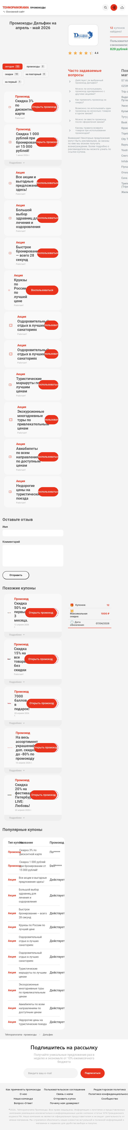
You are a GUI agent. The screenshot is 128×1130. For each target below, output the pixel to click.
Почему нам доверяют (64, 1103)
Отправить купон (65, 1098)
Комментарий (11, 541)
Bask (124, 122)
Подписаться (92, 1073)
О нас (23, 1094)
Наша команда (23, 1098)
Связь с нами (64, 1094)
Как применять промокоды (23, 1089)
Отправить (16, 575)
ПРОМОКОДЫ (24, 7)
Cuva (124, 178)
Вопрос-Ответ (23, 1103)
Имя (5, 526)
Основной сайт (13, 11)
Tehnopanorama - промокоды (21, 1034)
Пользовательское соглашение (64, 1089)
